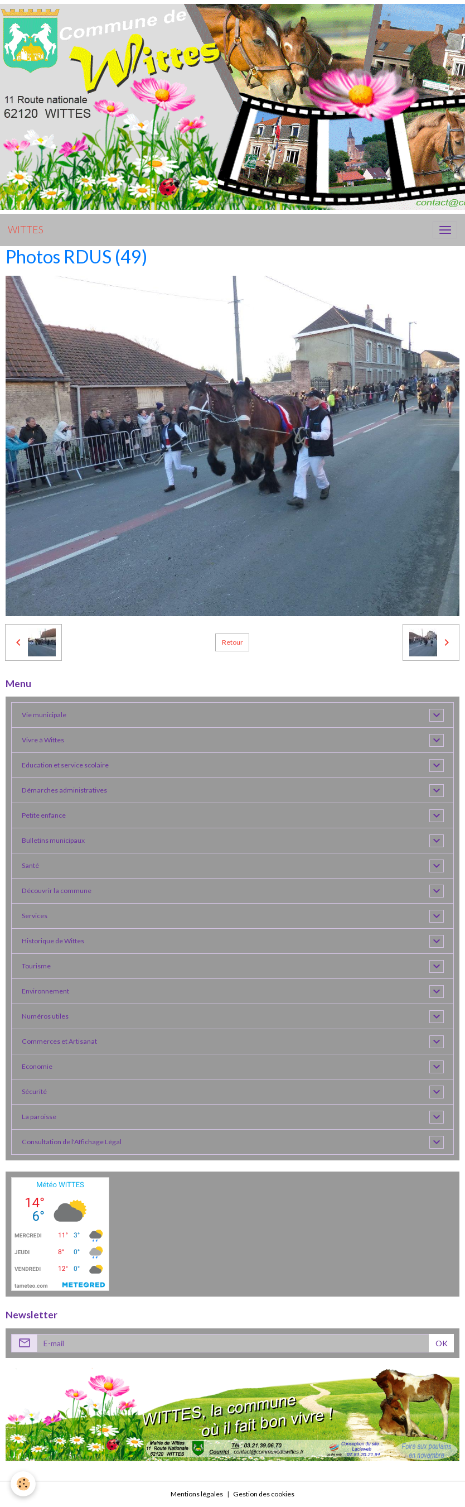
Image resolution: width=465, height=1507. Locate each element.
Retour (232, 642)
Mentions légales (197, 1494)
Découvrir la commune (56, 890)
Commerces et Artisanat (59, 1041)
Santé (30, 865)
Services (34, 915)
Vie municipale (44, 715)
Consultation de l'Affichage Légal (72, 1142)
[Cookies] (23, 1483)
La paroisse (39, 1116)
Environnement (45, 991)
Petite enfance (44, 815)
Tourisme (36, 966)
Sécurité (34, 1091)
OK (441, 1343)
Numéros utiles (45, 1016)
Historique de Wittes (53, 941)
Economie (37, 1066)
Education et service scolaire (65, 765)
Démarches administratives (64, 790)
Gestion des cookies (263, 1494)
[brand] (25, 230)
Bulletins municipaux (53, 840)
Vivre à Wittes (43, 740)
